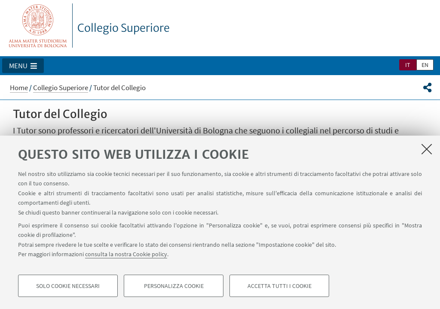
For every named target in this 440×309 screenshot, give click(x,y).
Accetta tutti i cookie (280, 286)
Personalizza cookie (174, 286)
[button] (23, 65)
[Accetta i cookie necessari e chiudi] (427, 149)
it (407, 65)
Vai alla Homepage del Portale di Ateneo (38, 25)
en (425, 65)
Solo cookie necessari (68, 286)
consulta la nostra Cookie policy (126, 254)
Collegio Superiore (123, 28)
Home (19, 87)
